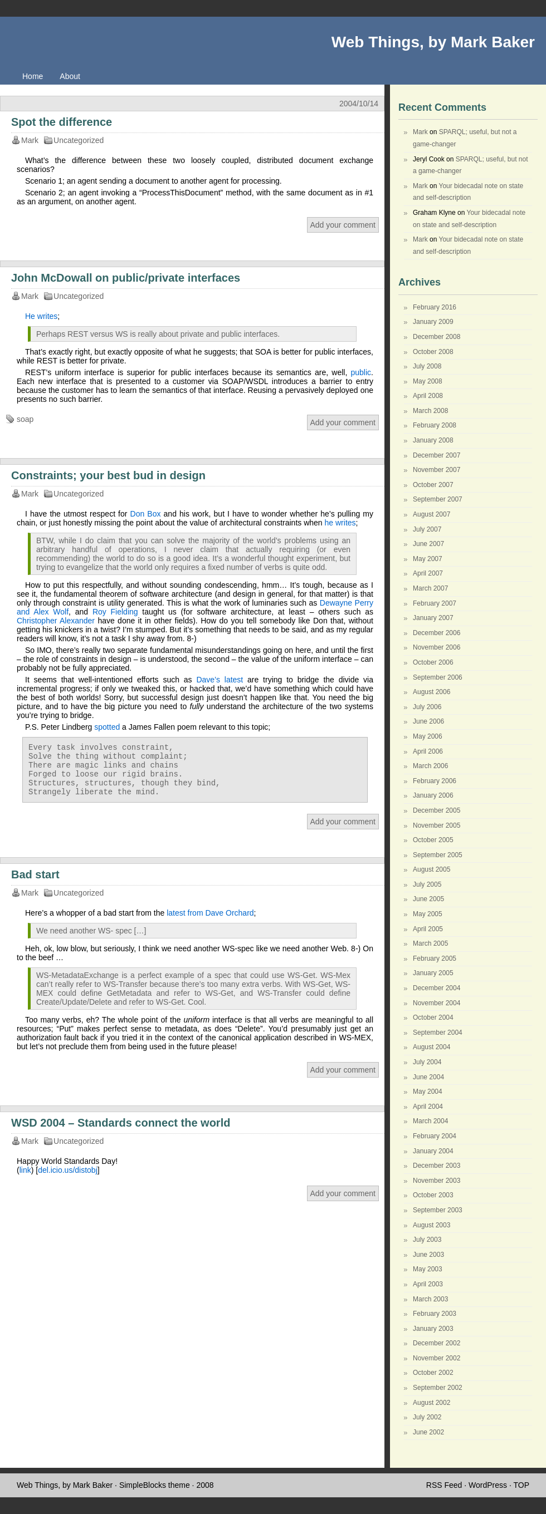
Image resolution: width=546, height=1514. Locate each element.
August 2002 (431, 1403)
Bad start (35, 884)
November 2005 (436, 825)
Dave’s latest (219, 679)
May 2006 (427, 736)
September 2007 (437, 499)
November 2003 (436, 1180)
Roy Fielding (115, 611)
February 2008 (434, 425)
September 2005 (437, 855)
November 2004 (436, 1003)
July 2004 (427, 1062)
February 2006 (434, 781)
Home (32, 76)
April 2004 (428, 1106)
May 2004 (427, 1091)
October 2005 (433, 840)
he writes (340, 522)
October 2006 (433, 662)
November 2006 (436, 647)
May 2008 (427, 381)
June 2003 (428, 1255)
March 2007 (430, 588)
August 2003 (431, 1225)
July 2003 (427, 1239)
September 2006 (437, 677)
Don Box (145, 513)
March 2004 (430, 1121)
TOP (521, 1485)
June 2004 (428, 1077)
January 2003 (433, 1329)
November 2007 (436, 470)
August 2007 (431, 514)
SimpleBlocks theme (154, 1485)
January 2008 (433, 440)
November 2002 (436, 1358)
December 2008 (436, 337)
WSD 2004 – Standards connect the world (120, 1133)
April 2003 (428, 1284)
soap (25, 419)
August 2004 (431, 1047)
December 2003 (436, 1165)
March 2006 (430, 766)
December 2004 (436, 988)
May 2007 (427, 559)
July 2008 (427, 366)
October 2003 (433, 1195)
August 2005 (431, 869)
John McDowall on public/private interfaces (125, 278)
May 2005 (427, 914)
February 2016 (434, 307)
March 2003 (430, 1299)
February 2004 (434, 1136)
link (25, 1180)
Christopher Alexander (56, 620)
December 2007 (436, 455)
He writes (41, 316)
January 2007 (433, 618)
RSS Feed (444, 1485)
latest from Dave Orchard (210, 922)
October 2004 (433, 1017)
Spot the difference (61, 122)
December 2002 (436, 1343)
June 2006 (428, 721)
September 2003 (437, 1210)
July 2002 (427, 1417)
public (361, 372)
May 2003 (427, 1269)
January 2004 (433, 1151)
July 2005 (427, 884)
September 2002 (437, 1388)
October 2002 (433, 1373)
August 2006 (431, 692)
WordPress (488, 1485)
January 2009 (433, 322)
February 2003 (434, 1314)
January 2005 (433, 973)
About (70, 76)
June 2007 (428, 544)
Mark (420, 132)
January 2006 (433, 795)
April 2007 (428, 573)
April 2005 (428, 929)
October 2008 (433, 352)
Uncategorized (78, 140)
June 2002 (428, 1432)
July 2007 (427, 529)
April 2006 (428, 751)
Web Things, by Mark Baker (433, 42)
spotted (107, 726)
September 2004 (437, 1032)
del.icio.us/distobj (68, 1180)
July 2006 (427, 707)
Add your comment (343, 224)
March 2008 (430, 411)
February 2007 (434, 603)
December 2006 (436, 633)
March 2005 (430, 943)
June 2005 (428, 899)
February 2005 (434, 958)
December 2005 (436, 810)
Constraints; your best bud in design (108, 475)
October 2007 (433, 485)
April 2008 (428, 396)
